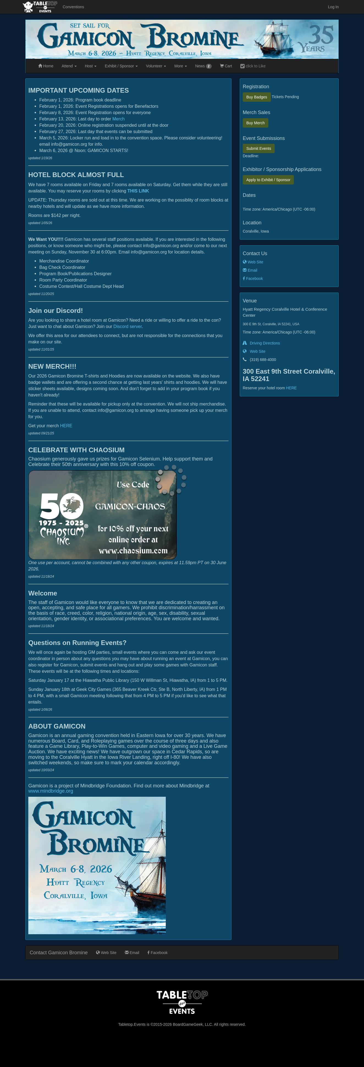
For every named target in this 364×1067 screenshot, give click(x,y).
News (203, 66)
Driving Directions (261, 343)
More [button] (180, 66)
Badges (256, 97)
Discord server (128, 326)
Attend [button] (69, 66)
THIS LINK (138, 190)
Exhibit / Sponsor (268, 180)
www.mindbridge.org (50, 791)
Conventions (73, 7)
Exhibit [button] (121, 66)
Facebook (253, 278)
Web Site (253, 262)
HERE (66, 425)
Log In (333, 7)
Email (250, 270)
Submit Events (258, 148)
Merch (118, 118)
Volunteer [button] (156, 66)
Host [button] (91, 66)
